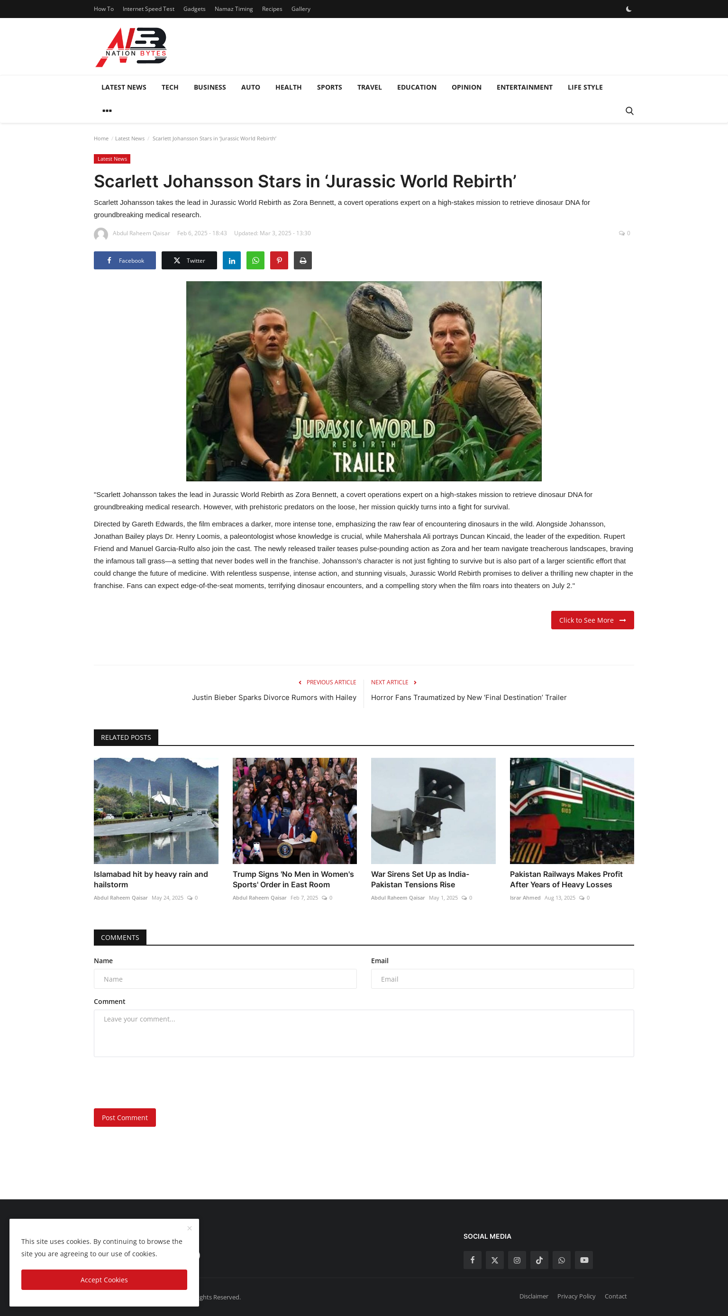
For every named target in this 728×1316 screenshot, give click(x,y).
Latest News (123, 87)
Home (101, 138)
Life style (585, 87)
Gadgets (194, 9)
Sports (329, 87)
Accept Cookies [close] (104, 1279)
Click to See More (592, 620)
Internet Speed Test (148, 9)
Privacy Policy (576, 1296)
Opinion (467, 87)
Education (417, 87)
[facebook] (473, 1260)
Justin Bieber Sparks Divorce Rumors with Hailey (274, 697)
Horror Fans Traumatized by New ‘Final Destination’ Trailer (469, 697)
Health (288, 87)
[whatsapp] (562, 1260)
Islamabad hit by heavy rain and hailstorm (151, 879)
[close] (189, 1229)
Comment (110, 1001)
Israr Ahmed (525, 897)
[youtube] (584, 1260)
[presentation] (166, 1082)
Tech (170, 87)
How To (104, 9)
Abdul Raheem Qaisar (121, 897)
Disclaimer (533, 1296)
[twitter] (495, 1260)
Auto (250, 87)
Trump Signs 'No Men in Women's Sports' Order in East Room (293, 879)
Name (103, 960)
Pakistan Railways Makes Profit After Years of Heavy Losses (566, 879)
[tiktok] (539, 1260)
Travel (369, 87)
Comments (120, 937)
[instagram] (517, 1260)
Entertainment (525, 87)
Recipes (272, 9)
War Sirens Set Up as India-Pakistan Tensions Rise (420, 879)
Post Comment (125, 1117)
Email (380, 960)
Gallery (300, 9)
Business (210, 87)
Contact (616, 1296)
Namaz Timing (234, 9)
